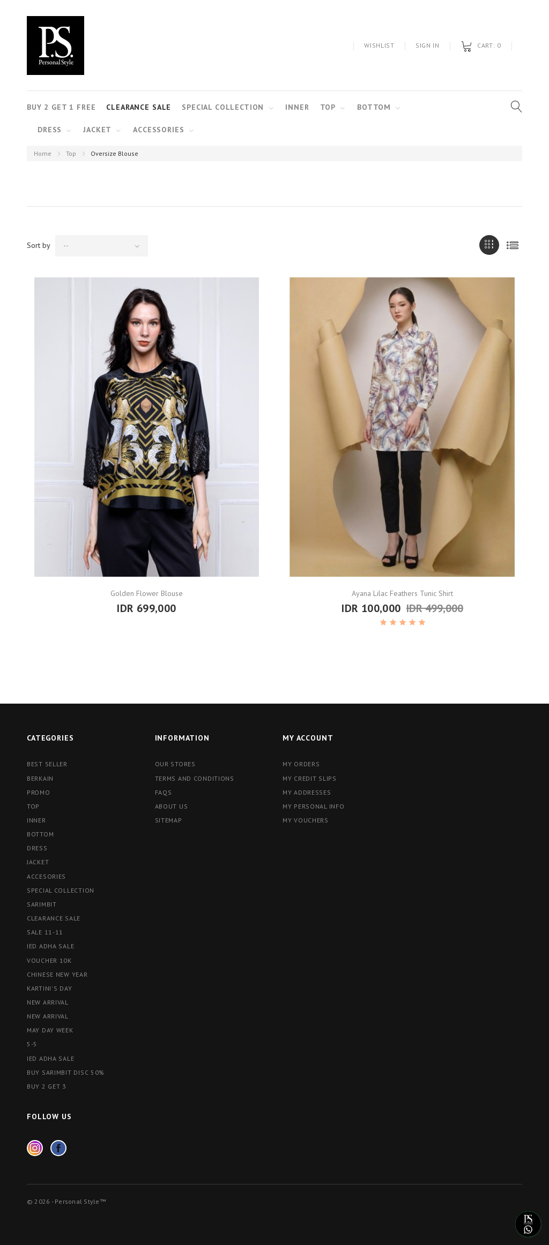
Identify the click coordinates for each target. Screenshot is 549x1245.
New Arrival (48, 1016)
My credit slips (310, 778)
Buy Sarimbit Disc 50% (66, 1072)
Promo (38, 792)
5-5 (32, 1044)
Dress (50, 129)
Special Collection (223, 107)
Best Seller (47, 764)
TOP (328, 107)
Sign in (428, 45)
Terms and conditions (194, 778)
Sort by (38, 245)
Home (42, 153)
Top (71, 153)
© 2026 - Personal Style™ (66, 1201)
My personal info (314, 806)
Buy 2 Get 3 (46, 1086)
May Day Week (50, 1030)
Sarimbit (42, 904)
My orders (301, 764)
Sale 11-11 (45, 932)
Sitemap (168, 820)
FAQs (163, 792)
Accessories (158, 129)
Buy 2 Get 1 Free (61, 107)
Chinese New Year (57, 974)
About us (171, 806)
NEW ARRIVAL (48, 1002)
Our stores (175, 764)
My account (308, 738)
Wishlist (379, 45)
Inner (297, 107)
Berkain (40, 778)
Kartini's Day (49, 988)
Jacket (97, 129)
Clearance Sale (138, 107)
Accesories (46, 876)
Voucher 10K (49, 960)
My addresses (307, 792)
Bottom (374, 107)
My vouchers (306, 820)
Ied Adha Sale (50, 946)
